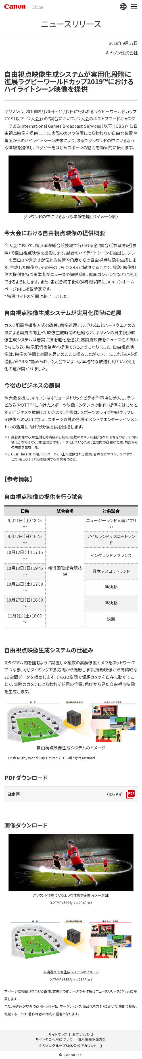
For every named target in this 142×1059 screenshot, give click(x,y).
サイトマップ (58, 1034)
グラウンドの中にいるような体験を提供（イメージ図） (71, 895)
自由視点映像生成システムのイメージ (71, 971)
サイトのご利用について (54, 1039)
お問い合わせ (82, 1034)
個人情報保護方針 (92, 1039)
